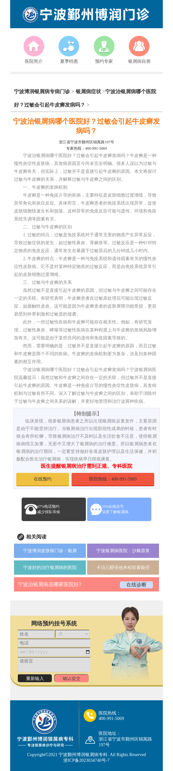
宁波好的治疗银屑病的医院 (50, 567)
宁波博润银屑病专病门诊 (42, 91)
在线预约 (43, 479)
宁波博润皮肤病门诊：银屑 (50, 550)
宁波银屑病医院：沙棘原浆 (123, 550)
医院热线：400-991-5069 (112, 479)
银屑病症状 (88, 91)
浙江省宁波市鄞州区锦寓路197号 (86, 142)
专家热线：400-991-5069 (86, 148)
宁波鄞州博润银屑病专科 (83, 754)
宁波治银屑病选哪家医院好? (49, 584)
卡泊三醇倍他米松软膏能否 (123, 567)
